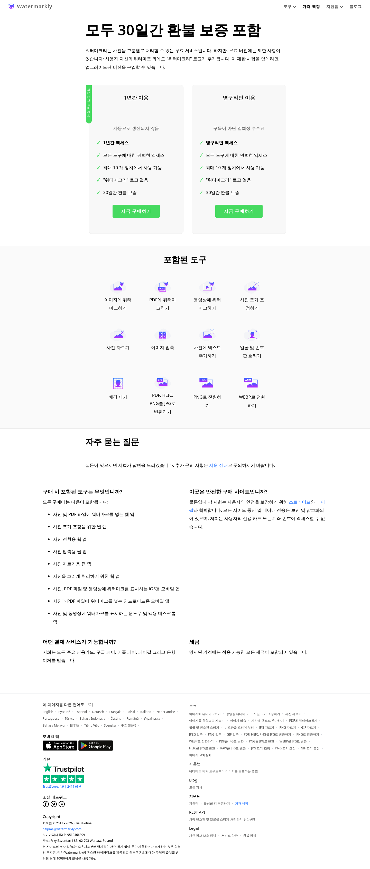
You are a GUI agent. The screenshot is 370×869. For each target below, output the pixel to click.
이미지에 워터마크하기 (118, 296)
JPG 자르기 (266, 727)
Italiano (145, 712)
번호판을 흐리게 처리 (239, 727)
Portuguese (51, 718)
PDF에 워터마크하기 (162, 296)
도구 (289, 6)
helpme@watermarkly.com (62, 829)
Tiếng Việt (91, 725)
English (48, 712)
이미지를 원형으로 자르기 (207, 720)
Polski (130, 712)
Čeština (115, 718)
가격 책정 (311, 6)
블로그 (355, 6)
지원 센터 (218, 465)
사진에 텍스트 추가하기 (207, 344)
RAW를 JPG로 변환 (233, 748)
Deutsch (98, 712)
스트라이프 (300, 502)
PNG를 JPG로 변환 (261, 741)
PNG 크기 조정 (285, 748)
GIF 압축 (232, 734)
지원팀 (334, 6)
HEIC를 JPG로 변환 (202, 748)
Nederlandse (165, 712)
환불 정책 (249, 835)
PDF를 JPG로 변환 (231, 741)
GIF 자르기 (308, 727)
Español (81, 712)
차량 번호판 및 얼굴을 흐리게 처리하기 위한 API (222, 819)
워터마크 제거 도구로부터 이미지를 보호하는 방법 (223, 771)
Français (115, 712)
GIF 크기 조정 (310, 748)
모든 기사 (195, 787)
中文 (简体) (128, 725)
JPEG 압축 (196, 734)
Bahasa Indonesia (92, 718)
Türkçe (69, 718)
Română (133, 718)
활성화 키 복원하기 (217, 803)
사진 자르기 (117, 339)
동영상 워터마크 (237, 714)
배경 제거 (118, 388)
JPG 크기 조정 (260, 748)
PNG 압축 (214, 734)
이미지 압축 (162, 339)
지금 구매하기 (136, 211)
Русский (64, 712)
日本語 (74, 725)
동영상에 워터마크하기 (207, 296)
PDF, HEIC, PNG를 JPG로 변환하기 (162, 395)
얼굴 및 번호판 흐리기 (252, 344)
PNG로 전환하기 (207, 392)
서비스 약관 (229, 835)
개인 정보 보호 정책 (202, 835)
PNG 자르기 (288, 727)
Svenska (110, 725)
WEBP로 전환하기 (252, 392)
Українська (152, 718)
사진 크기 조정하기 (252, 296)
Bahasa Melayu (53, 725)
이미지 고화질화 (200, 755)
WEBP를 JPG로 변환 (293, 741)
